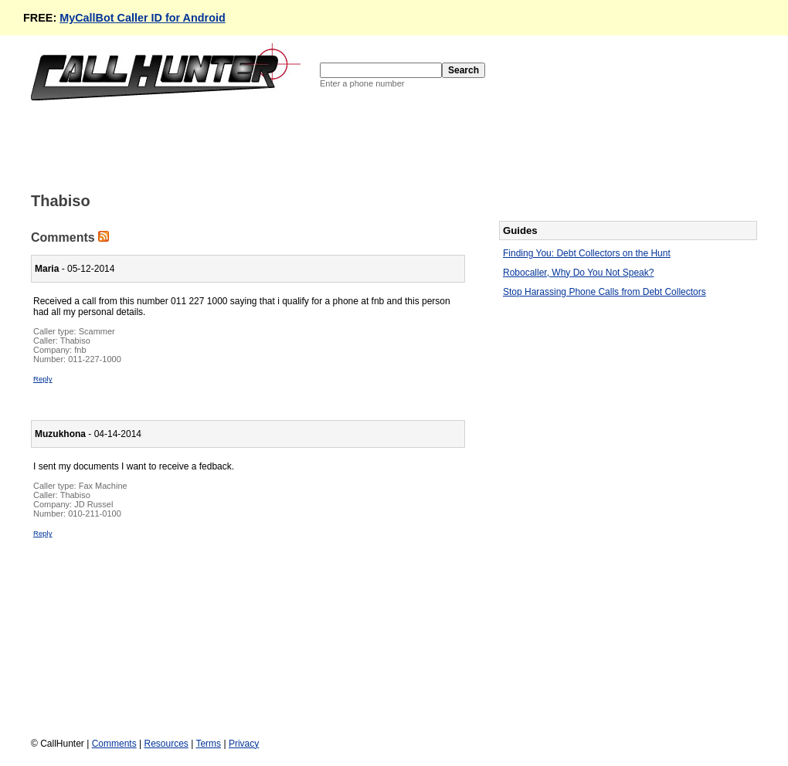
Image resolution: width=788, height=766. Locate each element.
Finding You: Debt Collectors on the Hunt (587, 253)
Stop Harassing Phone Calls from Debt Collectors (604, 291)
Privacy (244, 743)
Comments (114, 743)
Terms (208, 743)
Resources (166, 743)
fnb (80, 349)
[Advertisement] (312, 145)
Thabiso (75, 340)
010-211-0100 (94, 513)
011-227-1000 (94, 359)
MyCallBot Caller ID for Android (142, 18)
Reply (43, 379)
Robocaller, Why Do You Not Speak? (578, 272)
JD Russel (93, 504)
